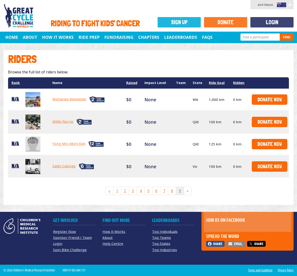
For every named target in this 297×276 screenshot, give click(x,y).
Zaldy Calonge (64, 166)
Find (286, 37)
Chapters (148, 37)
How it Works (58, 37)
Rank (16, 83)
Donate (226, 22)
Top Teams (161, 237)
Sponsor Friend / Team (72, 237)
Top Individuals (165, 231)
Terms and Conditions (260, 270)
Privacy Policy (286, 270)
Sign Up (179, 22)
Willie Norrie (62, 121)
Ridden (238, 83)
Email (238, 244)
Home (11, 37)
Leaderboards (180, 37)
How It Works (113, 231)
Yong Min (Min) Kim (68, 143)
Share (217, 244)
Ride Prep (88, 37)
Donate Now (270, 99)
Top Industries (164, 249)
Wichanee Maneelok (69, 99)
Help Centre (112, 243)
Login (272, 22)
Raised (131, 83)
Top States (161, 243)
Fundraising (118, 37)
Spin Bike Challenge (70, 249)
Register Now (64, 231)
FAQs (207, 37)
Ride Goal (217, 83)
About (30, 37)
